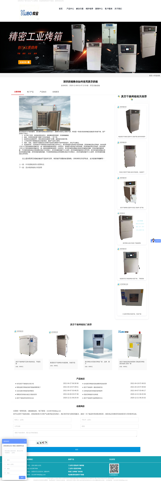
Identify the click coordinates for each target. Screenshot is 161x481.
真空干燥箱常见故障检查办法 (93, 398)
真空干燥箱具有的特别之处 (25, 398)
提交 (76, 449)
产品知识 (43, 92)
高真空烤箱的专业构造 (91, 394)
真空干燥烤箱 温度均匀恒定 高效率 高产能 (131, 207)
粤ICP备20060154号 (101, 478)
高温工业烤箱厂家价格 (75, 471)
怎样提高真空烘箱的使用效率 (93, 390)
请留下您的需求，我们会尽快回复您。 (75, 433)
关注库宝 (112, 459)
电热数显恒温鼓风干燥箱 (76, 474)
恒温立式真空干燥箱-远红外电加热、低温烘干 (131, 172)
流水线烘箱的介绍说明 (34, 167)
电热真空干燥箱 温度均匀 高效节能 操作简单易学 (131, 136)
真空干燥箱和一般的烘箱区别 (93, 387)
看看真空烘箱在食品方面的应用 (27, 394)
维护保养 (89, 9)
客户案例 (108, 9)
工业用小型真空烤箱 (74, 468)
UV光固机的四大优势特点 (35, 164)
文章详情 (17, 92)
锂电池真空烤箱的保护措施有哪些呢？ (29, 387)
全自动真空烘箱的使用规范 (25, 390)
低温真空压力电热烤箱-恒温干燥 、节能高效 (132, 278)
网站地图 (111, 478)
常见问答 (157, 75)
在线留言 (55, 92)
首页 (61, 9)
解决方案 (79, 9)
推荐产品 (71, 459)
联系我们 (30, 459)
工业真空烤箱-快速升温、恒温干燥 (131, 314)
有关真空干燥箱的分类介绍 (25, 383)
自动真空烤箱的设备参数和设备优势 (95, 383)
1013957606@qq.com (54, 411)
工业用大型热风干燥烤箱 (76, 465)
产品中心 (70, 9)
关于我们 (118, 9)
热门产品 (30, 92)
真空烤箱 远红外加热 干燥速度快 (132, 243)
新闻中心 (99, 9)
